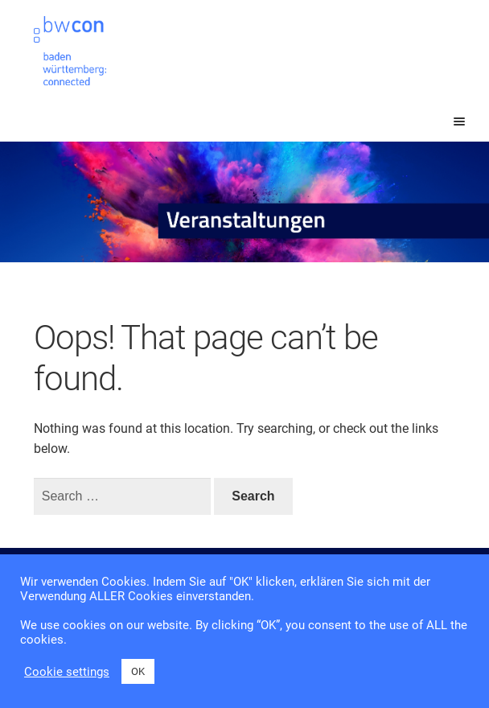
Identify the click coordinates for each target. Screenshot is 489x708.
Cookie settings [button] (66, 672)
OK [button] (138, 671)
